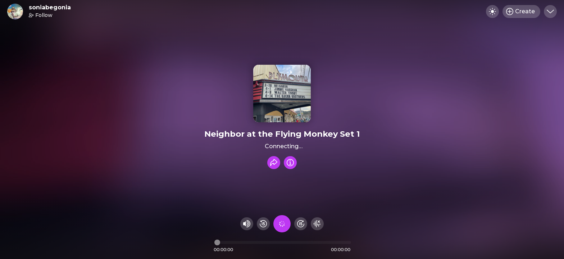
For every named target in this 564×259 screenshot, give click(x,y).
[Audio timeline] (282, 242)
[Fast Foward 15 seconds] (300, 223)
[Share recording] (273, 162)
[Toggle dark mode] (492, 11)
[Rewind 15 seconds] (263, 223)
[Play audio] (282, 223)
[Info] (290, 162)
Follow (41, 15)
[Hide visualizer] (317, 223)
